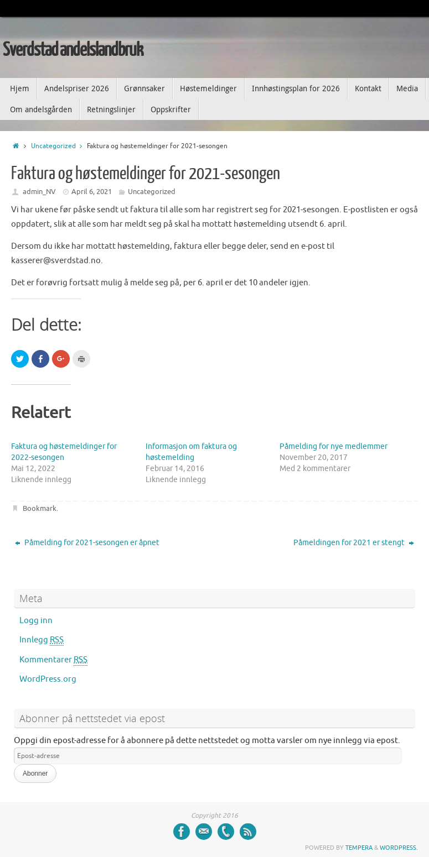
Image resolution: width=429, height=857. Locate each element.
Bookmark (39, 508)
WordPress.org (47, 679)
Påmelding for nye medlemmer (333, 446)
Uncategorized (59, 146)
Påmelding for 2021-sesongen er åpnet (87, 542)
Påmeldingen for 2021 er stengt (353, 542)
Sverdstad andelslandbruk (73, 50)
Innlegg (41, 640)
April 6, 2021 (91, 191)
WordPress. (399, 847)
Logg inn (36, 620)
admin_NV (39, 191)
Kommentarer (53, 660)
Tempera (359, 847)
